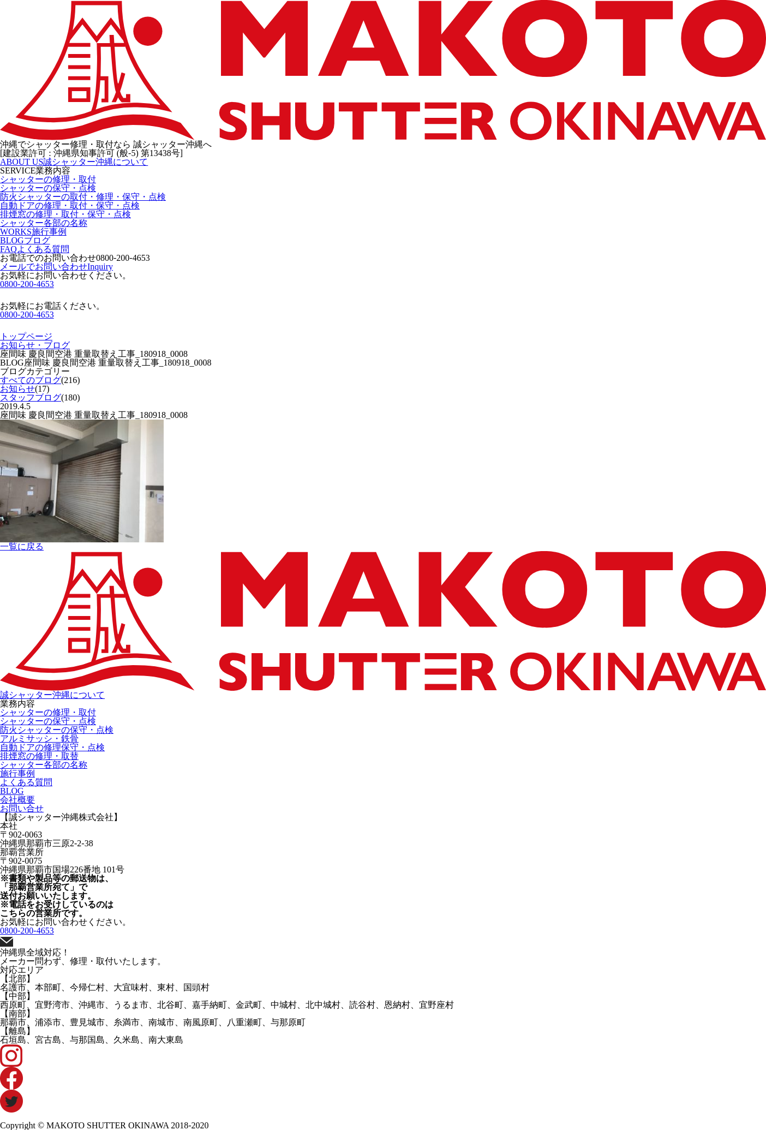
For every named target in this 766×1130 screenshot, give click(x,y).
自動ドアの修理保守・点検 (52, 747)
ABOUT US (74, 161)
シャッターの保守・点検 (48, 188)
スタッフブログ (30, 397)
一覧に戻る (22, 546)
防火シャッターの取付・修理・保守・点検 (83, 196)
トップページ (26, 336)
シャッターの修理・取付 (48, 179)
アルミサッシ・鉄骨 (39, 738)
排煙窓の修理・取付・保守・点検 (65, 214)
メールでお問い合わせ (56, 266)
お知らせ (17, 388)
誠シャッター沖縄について (52, 694)
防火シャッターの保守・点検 (56, 729)
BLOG (25, 240)
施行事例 (17, 773)
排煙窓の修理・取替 (39, 756)
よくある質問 (26, 782)
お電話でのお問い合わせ (75, 257)
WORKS (33, 231)
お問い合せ (22, 808)
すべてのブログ (30, 380)
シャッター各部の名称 (43, 223)
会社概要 (17, 799)
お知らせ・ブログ (35, 345)
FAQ (34, 249)
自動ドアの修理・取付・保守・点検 (70, 205)
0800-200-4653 (123, 257)
